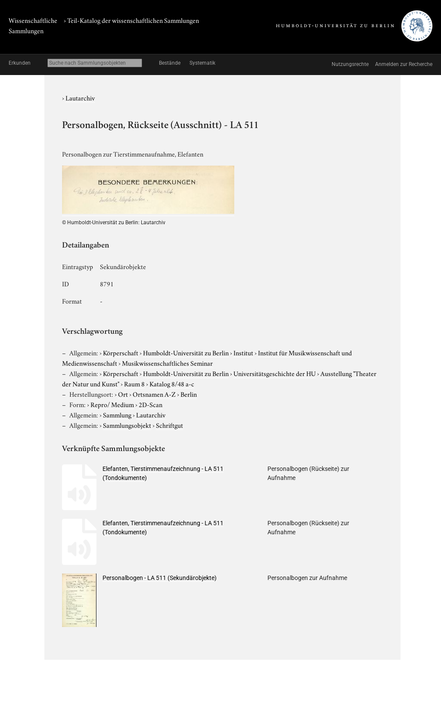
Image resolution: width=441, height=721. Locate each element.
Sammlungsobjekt (127, 424)
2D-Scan (150, 404)
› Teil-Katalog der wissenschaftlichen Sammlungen (131, 20)
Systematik (202, 63)
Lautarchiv (80, 97)
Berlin (188, 393)
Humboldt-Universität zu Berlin (186, 352)
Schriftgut (169, 424)
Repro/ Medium (112, 404)
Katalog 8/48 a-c (171, 383)
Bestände (169, 63)
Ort (123, 393)
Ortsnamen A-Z (154, 393)
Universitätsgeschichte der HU (274, 373)
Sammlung (117, 414)
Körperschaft (120, 352)
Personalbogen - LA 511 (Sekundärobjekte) (159, 577)
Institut (243, 352)
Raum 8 (134, 383)
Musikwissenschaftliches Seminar (167, 362)
